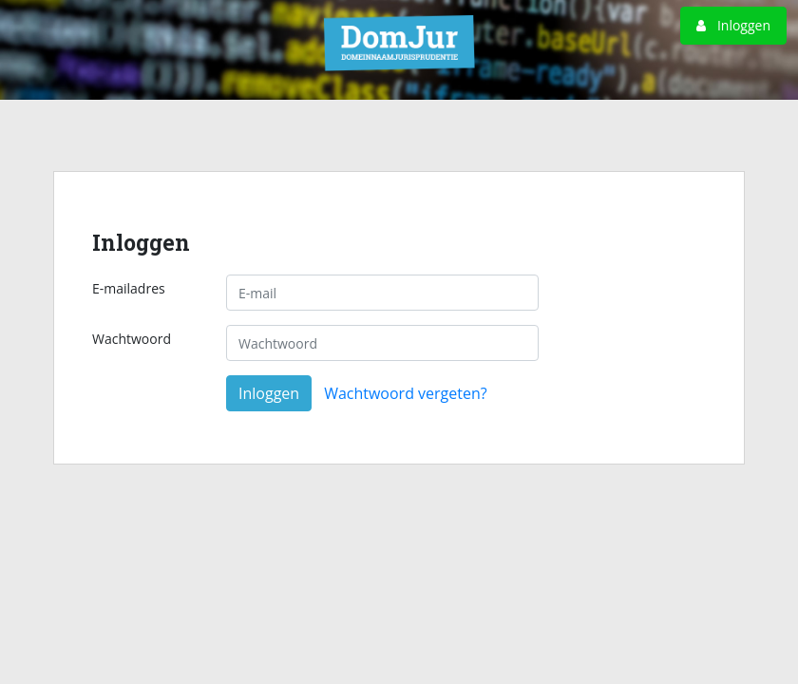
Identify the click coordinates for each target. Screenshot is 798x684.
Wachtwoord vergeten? (405, 393)
